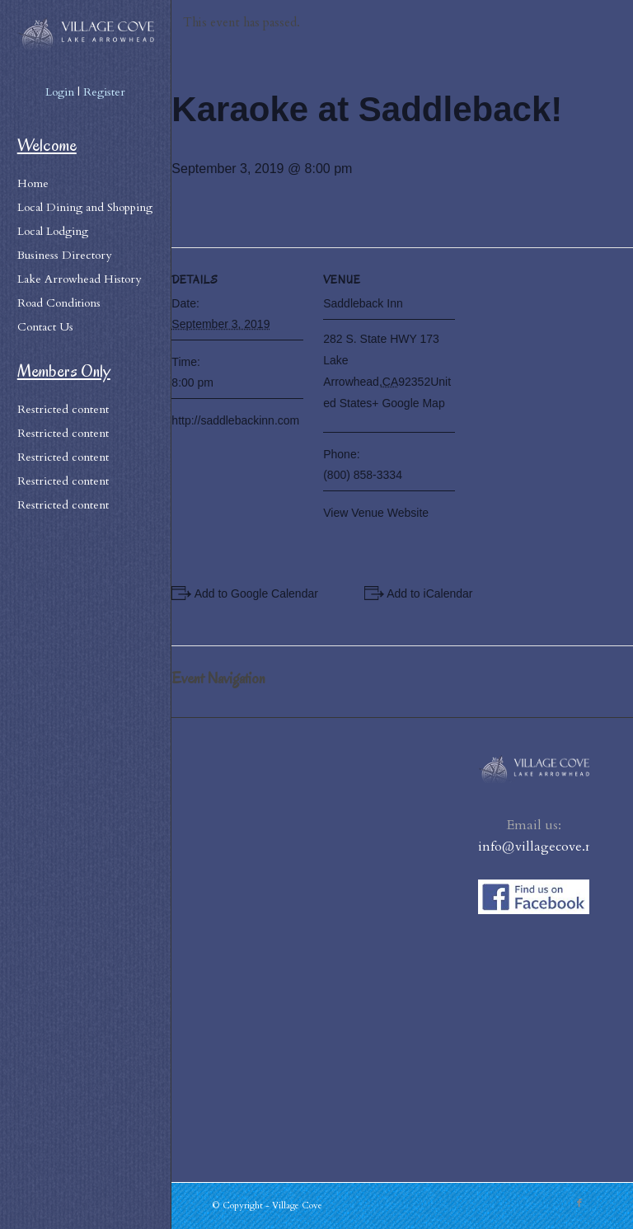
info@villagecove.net (541, 846)
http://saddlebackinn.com (235, 420)
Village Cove (297, 1205)
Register (104, 92)
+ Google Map (408, 403)
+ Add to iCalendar (425, 593)
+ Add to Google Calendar (251, 593)
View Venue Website (376, 512)
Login (59, 92)
